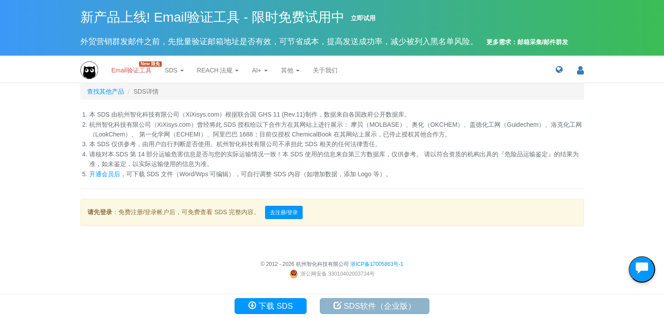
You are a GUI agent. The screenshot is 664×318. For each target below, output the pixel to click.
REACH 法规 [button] (218, 70)
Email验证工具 (134, 67)
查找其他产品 (105, 91)
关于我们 (325, 70)
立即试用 (363, 18)
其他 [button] (290, 70)
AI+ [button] (259, 70)
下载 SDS (270, 305)
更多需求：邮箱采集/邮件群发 (527, 41)
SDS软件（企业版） (375, 305)
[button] (559, 70)
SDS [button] (174, 70)
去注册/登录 (284, 212)
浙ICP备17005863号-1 (376, 264)
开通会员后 (104, 174)
